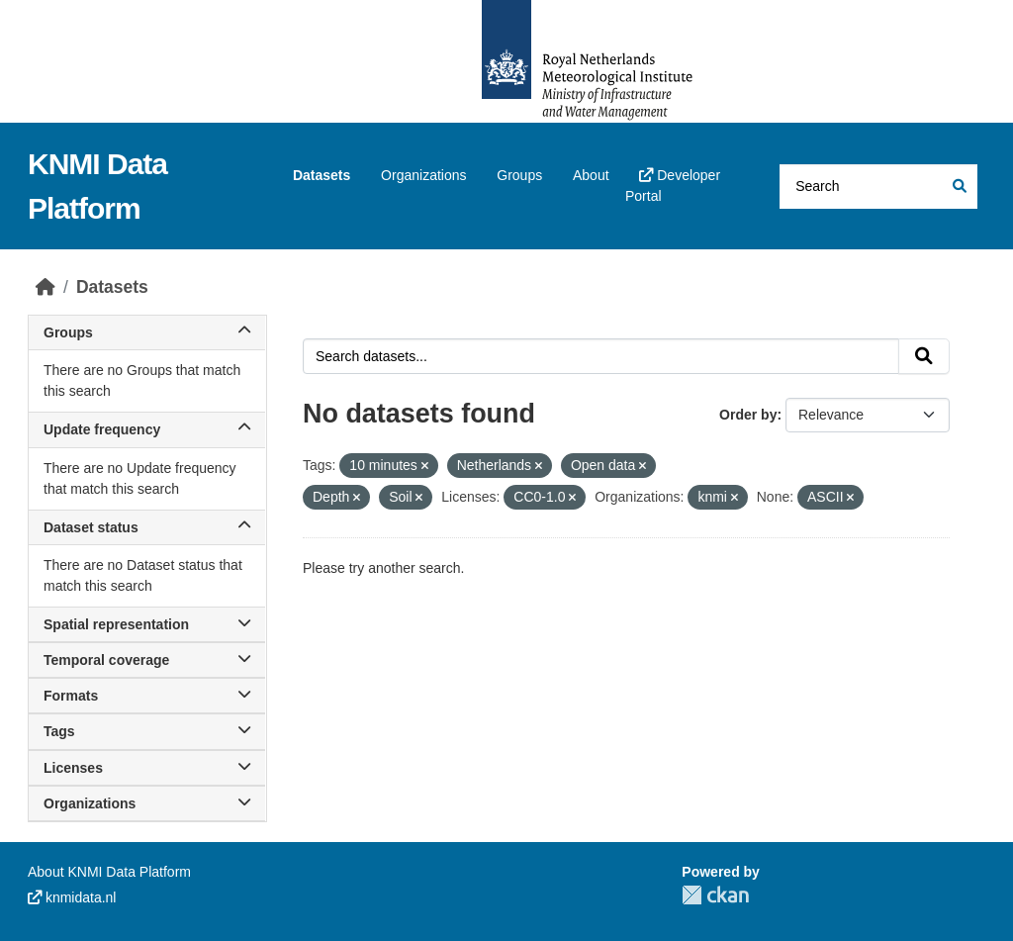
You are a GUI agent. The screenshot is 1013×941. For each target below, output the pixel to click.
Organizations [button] (147, 803)
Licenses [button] (147, 768)
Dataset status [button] (147, 527)
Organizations (423, 175)
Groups (519, 175)
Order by (748, 415)
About (591, 175)
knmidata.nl (72, 897)
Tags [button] (147, 731)
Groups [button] (147, 332)
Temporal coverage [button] (147, 660)
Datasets (321, 175)
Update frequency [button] (147, 429)
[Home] (45, 287)
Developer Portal (672, 185)
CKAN (715, 895)
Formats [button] (147, 696)
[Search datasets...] (878, 186)
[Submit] (958, 186)
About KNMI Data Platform (109, 872)
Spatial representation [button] (147, 624)
